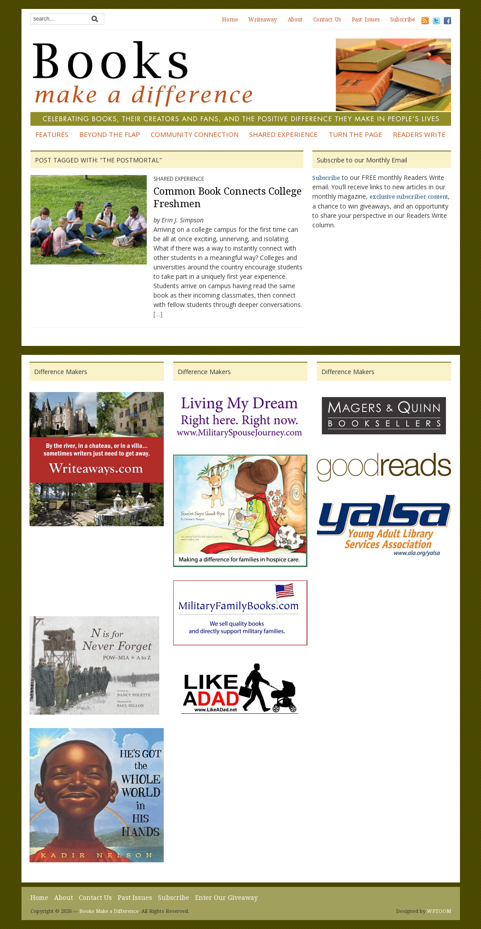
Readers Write (419, 134)
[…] (157, 314)
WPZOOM (439, 911)
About (295, 20)
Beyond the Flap (109, 134)
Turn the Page (355, 134)
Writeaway (262, 20)
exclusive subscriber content (409, 196)
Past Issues (365, 20)
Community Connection (194, 134)
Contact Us (327, 20)
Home (230, 20)
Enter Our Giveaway (226, 897)
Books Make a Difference (109, 911)
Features (51, 134)
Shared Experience (283, 134)
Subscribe (402, 20)
